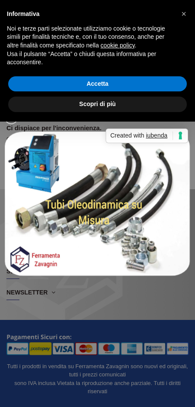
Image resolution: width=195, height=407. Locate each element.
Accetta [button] (98, 83)
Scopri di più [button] (97, 103)
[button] (184, 14)
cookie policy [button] (118, 45)
